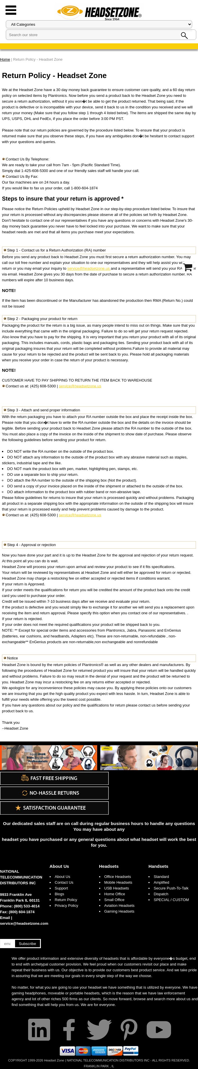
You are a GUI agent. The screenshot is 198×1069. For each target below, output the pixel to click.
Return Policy (66, 900)
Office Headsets (117, 876)
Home (5, 59)
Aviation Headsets (119, 905)
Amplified (161, 882)
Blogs (59, 894)
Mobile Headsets (118, 882)
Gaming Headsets (119, 911)
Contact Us (64, 882)
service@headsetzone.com (24, 923)
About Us (59, 866)
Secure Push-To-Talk (171, 888)
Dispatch (161, 894)
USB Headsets (116, 888)
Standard (161, 876)
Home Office (114, 894)
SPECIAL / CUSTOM (171, 900)
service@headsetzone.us (89, 268)
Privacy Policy (66, 905)
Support (61, 888)
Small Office (114, 900)
